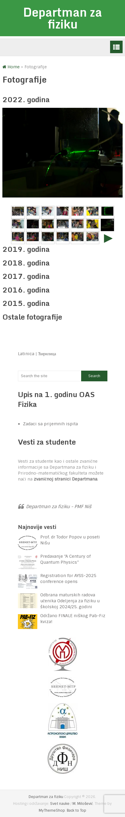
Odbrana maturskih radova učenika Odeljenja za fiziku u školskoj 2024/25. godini (70, 600)
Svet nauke (60, 803)
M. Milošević (82, 803)
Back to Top (76, 810)
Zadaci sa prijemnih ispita (50, 423)
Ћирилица (47, 353)
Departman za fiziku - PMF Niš (58, 507)
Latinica (26, 353)
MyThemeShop (52, 810)
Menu (116, 47)
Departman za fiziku (62, 18)
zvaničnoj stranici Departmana (65, 479)
